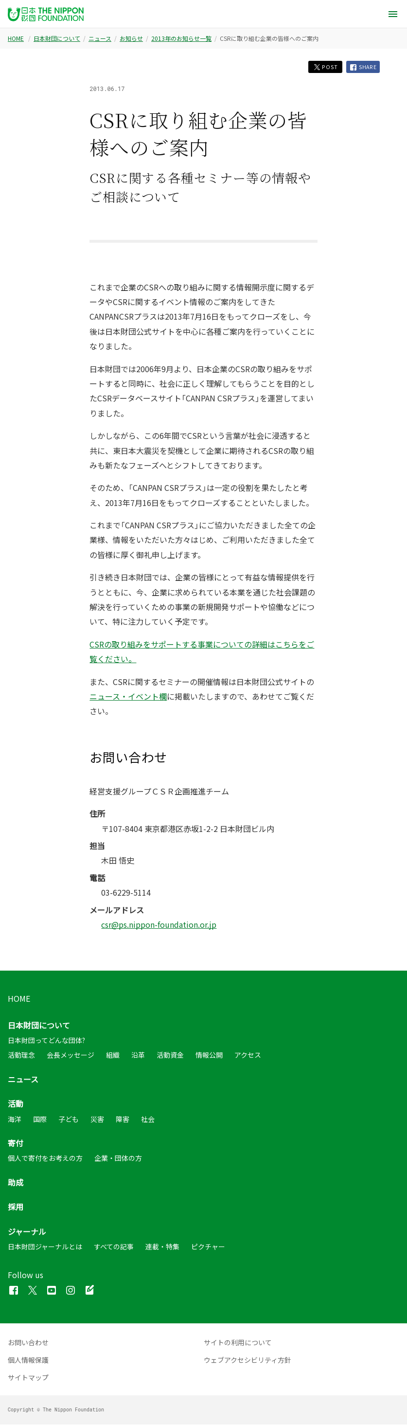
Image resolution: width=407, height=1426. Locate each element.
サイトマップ (28, 1379)
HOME (16, 38)
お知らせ (131, 38)
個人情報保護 (28, 1361)
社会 (148, 1120)
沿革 (138, 1056)
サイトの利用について (238, 1344)
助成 (15, 1184)
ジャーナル (27, 1232)
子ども (68, 1120)
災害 (97, 1120)
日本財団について (57, 38)
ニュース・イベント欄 (128, 698)
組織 (113, 1056)
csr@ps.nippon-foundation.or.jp (158, 926)
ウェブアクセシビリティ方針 (247, 1361)
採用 (15, 1208)
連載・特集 (162, 1248)
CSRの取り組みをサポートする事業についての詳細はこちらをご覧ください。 (201, 653)
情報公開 (209, 1056)
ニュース (99, 38)
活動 (15, 1105)
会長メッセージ (70, 1056)
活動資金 (170, 1056)
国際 (40, 1120)
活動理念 (21, 1056)
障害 (122, 1120)
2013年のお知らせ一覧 (181, 38)
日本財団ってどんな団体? (46, 1042)
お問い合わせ (28, 1344)
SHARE (362, 67)
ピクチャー (208, 1248)
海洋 (14, 1120)
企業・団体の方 (118, 1159)
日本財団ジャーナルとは (45, 1248)
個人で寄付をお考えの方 (45, 1159)
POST (321, 67)
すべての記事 (114, 1248)
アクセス (247, 1056)
